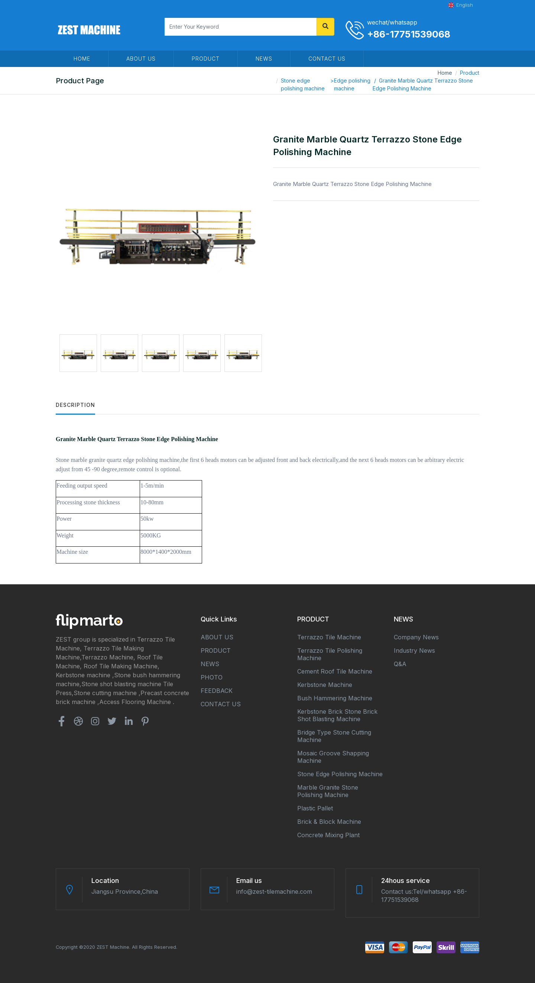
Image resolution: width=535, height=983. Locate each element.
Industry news (414, 650)
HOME (82, 58)
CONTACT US (327, 58)
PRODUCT (206, 58)
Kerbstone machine (324, 684)
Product (469, 73)
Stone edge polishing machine (303, 84)
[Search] (241, 27)
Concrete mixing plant (328, 835)
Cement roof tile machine (334, 671)
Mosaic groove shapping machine (333, 756)
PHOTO (212, 677)
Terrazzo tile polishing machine (329, 654)
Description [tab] (75, 405)
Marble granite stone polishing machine (327, 791)
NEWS (264, 58)
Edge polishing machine (352, 84)
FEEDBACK (217, 690)
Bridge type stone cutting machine (334, 736)
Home (445, 73)
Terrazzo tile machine (329, 637)
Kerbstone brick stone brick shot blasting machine (337, 715)
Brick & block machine (329, 821)
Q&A (400, 664)
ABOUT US (141, 58)
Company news (416, 637)
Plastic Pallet (315, 808)
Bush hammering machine (334, 698)
